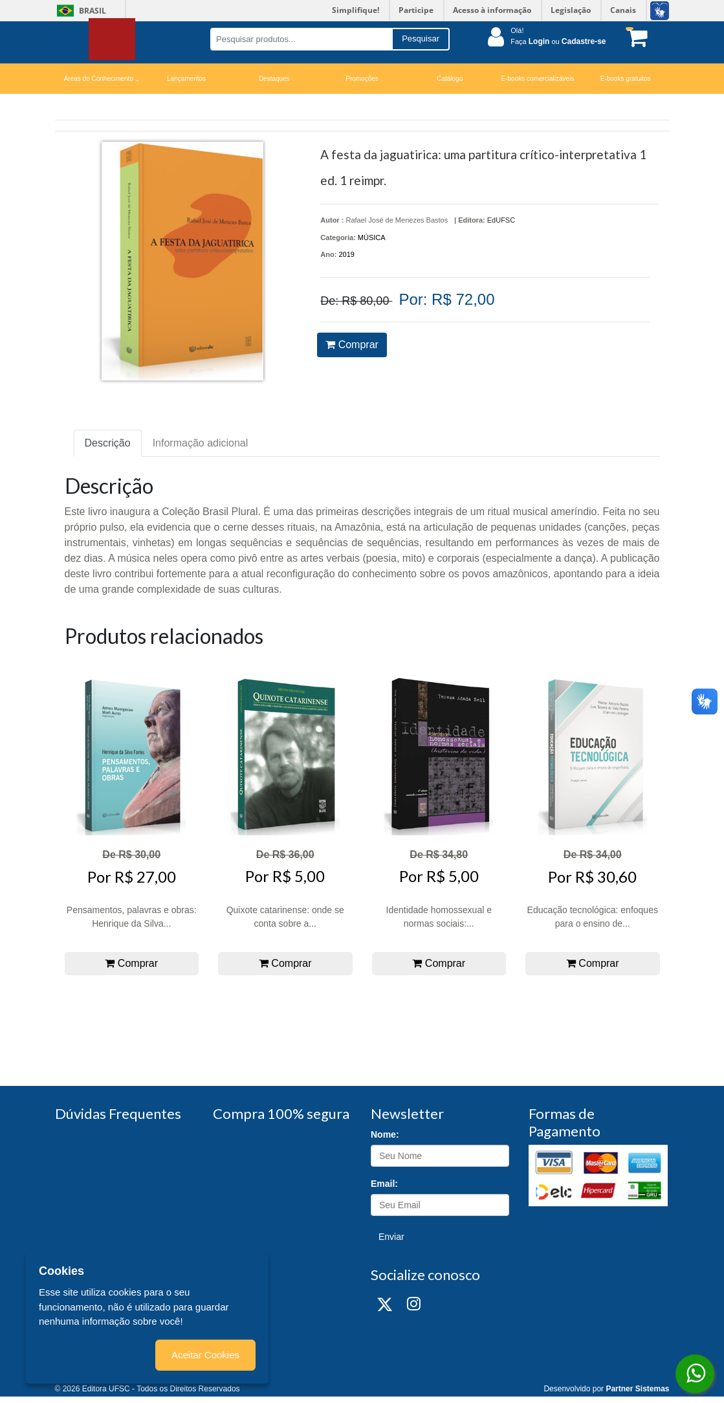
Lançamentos (186, 78)
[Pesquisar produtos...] (301, 39)
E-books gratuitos (625, 78)
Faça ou (558, 41)
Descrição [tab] (108, 442)
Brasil (79, 10)
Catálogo (450, 78)
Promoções (362, 78)
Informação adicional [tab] (200, 442)
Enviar (391, 1237)
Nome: (385, 1134)
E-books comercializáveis (538, 78)
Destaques (274, 78)
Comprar (351, 344)
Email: (384, 1183)
